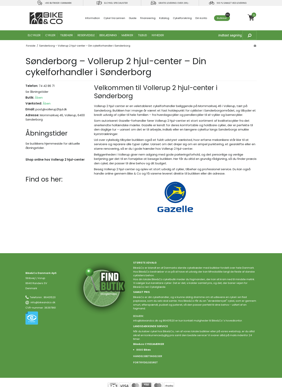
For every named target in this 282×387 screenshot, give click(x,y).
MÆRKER (127, 35)
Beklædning (108, 35)
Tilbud (142, 35)
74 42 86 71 (47, 86)
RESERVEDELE (86, 35)
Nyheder (158, 35)
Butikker (223, 17)
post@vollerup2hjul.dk (51, 109)
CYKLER (50, 35)
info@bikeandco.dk (43, 302)
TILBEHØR (66, 35)
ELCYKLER (34, 35)
